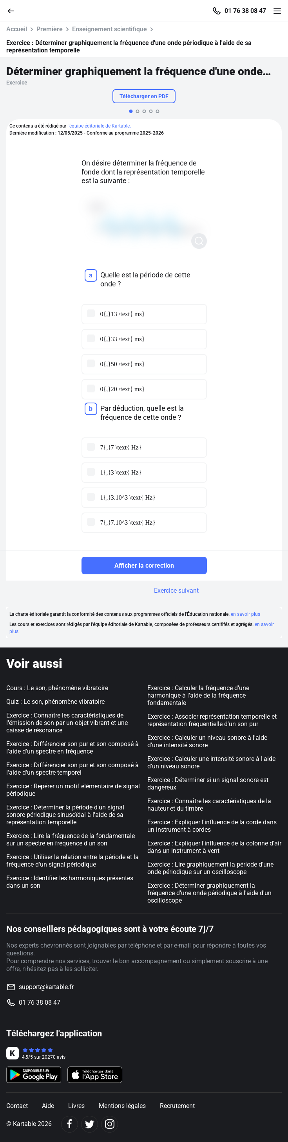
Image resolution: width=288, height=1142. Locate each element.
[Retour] (14, 10)
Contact (17, 1106)
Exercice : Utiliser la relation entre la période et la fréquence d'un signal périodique (72, 860)
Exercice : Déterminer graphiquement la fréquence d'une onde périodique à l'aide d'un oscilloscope (209, 893)
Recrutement (177, 1106)
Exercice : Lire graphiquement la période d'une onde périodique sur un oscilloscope (210, 868)
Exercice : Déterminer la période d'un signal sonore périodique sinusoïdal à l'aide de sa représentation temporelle (65, 815)
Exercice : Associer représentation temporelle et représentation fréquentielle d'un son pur (212, 720)
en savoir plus (245, 614)
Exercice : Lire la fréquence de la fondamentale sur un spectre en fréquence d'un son (70, 839)
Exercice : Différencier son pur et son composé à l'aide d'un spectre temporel (72, 768)
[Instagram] (109, 1124)
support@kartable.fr (46, 987)
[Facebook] (69, 1124)
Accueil (16, 29)
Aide (48, 1106)
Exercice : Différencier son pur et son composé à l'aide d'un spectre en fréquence (72, 747)
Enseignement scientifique (109, 29)
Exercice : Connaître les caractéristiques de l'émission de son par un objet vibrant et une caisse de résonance (67, 723)
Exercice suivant (176, 590)
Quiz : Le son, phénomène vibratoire (55, 701)
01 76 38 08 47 (245, 11)
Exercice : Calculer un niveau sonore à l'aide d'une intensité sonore (207, 741)
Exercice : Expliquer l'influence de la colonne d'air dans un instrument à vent (214, 847)
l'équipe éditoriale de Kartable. (99, 126)
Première (49, 29)
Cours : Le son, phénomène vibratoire (57, 688)
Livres (76, 1106)
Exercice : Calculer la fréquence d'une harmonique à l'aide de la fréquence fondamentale (198, 695)
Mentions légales (122, 1106)
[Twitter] (89, 1124)
